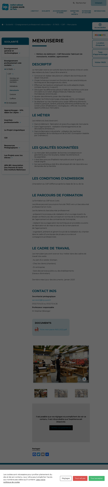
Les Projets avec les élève (13, 156)
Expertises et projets (74, 12)
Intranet (98, 3)
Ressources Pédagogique (11, 147)
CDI (5, 138)
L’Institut (35, 11)
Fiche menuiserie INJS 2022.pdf (53, 330)
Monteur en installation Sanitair (14, 80)
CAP (63, 25)
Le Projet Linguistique (14, 130)
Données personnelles (95, 473)
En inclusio (11, 103)
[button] (79, 379)
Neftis (103, 479)
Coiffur (13, 99)
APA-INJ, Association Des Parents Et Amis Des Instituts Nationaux (15, 167)
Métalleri (13, 86)
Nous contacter (60, 473)
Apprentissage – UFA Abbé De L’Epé (13, 111)
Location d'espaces (100, 44)
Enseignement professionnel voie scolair (12, 63)
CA (9, 74)
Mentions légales (76, 473)
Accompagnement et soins (60, 11)
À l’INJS (56, 25)
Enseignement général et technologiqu (11, 51)
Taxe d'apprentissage (100, 53)
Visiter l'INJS (100, 62)
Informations (99, 11)
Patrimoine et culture (86, 11)
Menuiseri (14, 90)
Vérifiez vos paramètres (61, 428)
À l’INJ (9, 69)
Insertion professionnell (11, 121)
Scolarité (46, 11)
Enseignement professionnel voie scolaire (33, 25)
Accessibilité (100, 26)
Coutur (13, 94)
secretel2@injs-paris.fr (41, 300)
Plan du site (101, 475)
